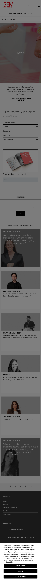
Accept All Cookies (20, 576)
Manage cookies (20, 565)
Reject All (20, 571)
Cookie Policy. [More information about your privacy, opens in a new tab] (9, 562)
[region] (20, 561)
